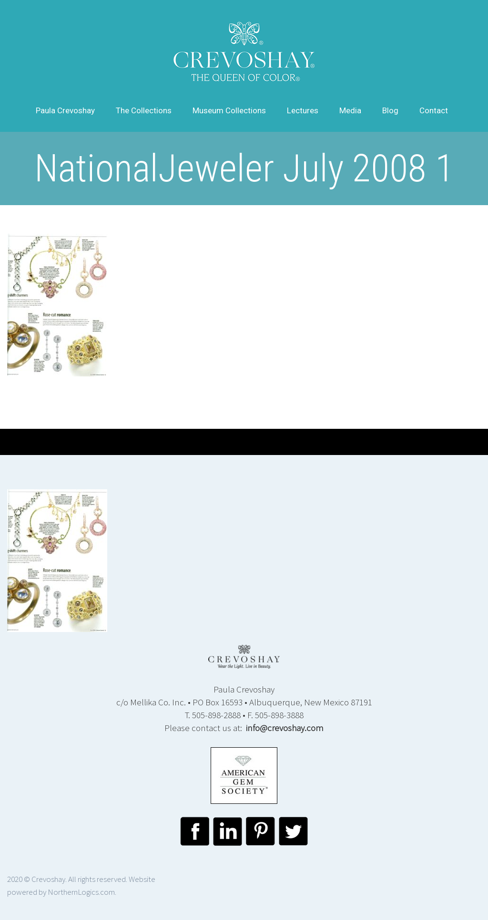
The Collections (144, 110)
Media (350, 110)
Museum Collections (229, 110)
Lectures (302, 110)
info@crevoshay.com (285, 727)
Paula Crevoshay (65, 110)
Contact (433, 110)
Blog (390, 110)
